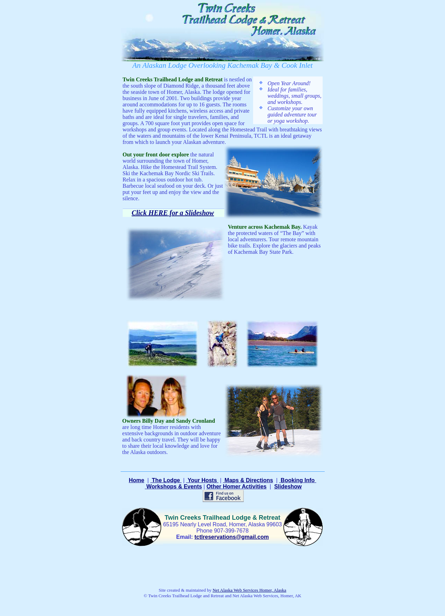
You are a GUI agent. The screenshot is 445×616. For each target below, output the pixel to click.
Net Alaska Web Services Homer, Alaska (249, 590)
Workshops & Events (173, 486)
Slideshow (288, 486)
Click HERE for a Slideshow (173, 213)
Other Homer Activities (237, 486)
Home (136, 480)
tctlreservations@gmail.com (231, 537)
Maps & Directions (249, 480)
